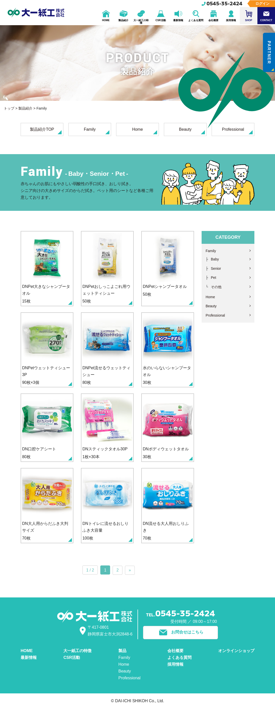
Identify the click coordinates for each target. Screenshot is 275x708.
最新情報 (29, 657)
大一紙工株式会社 (36, 13)
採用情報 (175, 664)
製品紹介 (25, 108)
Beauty (192, 130)
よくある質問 (179, 657)
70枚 (47, 506)
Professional (237, 130)
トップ (9, 108)
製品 (122, 650)
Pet (213, 278)
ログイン (262, 4)
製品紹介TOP (46, 130)
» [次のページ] (130, 570)
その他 (216, 287)
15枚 (47, 268)
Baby (215, 259)
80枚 (107, 350)
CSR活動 (71, 657)
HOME (27, 650)
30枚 (168, 350)
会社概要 (175, 650)
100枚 (107, 506)
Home (144, 130)
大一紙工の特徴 (77, 650)
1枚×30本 (107, 428)
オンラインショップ (236, 650)
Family (96, 130)
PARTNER (270, 56)
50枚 (107, 268)
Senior (216, 268)
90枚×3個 (47, 350)
